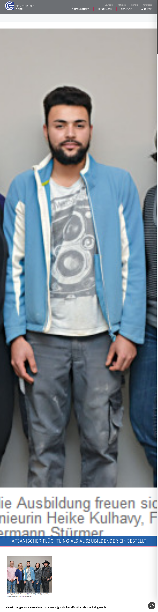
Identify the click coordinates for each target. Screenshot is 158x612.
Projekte (126, 17)
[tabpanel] (79, 284)
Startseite (109, 5)
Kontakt (134, 5)
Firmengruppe (80, 17)
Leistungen (105, 17)
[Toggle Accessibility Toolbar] (152, 606)
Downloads (147, 5)
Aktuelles (122, 5)
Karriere (146, 17)
